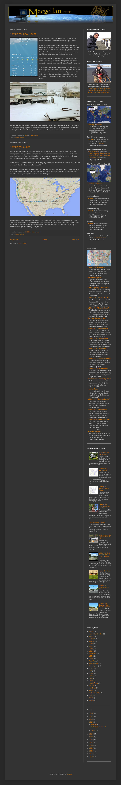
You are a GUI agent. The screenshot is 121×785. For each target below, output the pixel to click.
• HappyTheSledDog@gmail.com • (99, 93)
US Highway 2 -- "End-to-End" (104, 469)
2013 (91, 737)
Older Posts (75, 240)
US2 (90, 671)
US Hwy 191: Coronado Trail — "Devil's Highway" (104, 605)
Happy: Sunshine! (104, 571)
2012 (91, 740)
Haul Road (92, 688)
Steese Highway (94, 154)
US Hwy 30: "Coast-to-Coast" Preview (104, 488)
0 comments (35, 232)
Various (21, 137)
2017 (91, 716)
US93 (91, 673)
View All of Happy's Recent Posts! (99, 90)
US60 (91, 658)
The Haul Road (105, 156)
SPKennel (92, 639)
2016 (91, 719)
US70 (91, 644)
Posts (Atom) (23, 243)
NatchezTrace (93, 683)
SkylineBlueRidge (94, 693)
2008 (91, 751)
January (94, 730)
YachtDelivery (93, 663)
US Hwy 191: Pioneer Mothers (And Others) (104, 506)
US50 (91, 656)
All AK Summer (93, 152)
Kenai (91, 698)
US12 (91, 668)
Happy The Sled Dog (95, 634)
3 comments (34, 135)
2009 (91, 748)
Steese (91, 690)
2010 (91, 745)
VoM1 (91, 631)
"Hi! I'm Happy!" (93, 89)
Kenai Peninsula (94, 156)
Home (45, 240)
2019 (91, 713)
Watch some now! (100, 238)
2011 (91, 742)
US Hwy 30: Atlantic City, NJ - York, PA (104, 587)
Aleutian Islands (94, 158)
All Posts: (91, 139)
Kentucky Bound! (20, 146)
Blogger (69, 774)
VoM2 (91, 636)
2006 (91, 756)
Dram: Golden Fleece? (97, 522)
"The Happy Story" (105, 89)
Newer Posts (14, 240)
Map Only (91, 125)
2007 (91, 754)
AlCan (91, 678)
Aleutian (91, 685)
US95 (91, 676)
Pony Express (93, 666)
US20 (91, 646)
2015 (91, 722)
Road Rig (92, 661)
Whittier (91, 700)
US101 (91, 680)
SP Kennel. (100, 143)
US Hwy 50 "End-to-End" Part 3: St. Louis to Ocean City (104, 555)
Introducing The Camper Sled (104, 453)
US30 (91, 649)
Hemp (17, 137)
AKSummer (92, 653)
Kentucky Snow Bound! (23, 33)
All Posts (99, 125)
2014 (91, 734)
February (94, 724)
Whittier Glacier (105, 154)
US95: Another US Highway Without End (105, 537)
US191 (91, 651)
